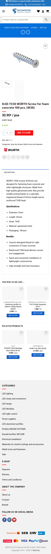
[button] (3, 11)
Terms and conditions (12, 479)
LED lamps (7, 404)
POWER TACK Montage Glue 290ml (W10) (13, 349)
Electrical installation (11, 439)
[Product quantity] (7, 132)
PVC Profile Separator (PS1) (38, 305)
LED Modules (8, 409)
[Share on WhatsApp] (4, 157)
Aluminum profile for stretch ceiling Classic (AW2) (13, 306)
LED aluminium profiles (12, 424)
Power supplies (9, 419)
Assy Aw (43, 28)
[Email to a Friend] (18, 157)
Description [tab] (9, 172)
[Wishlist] (38, 11)
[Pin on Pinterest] (23, 157)
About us (6, 494)
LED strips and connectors (14, 398)
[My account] (43, 11)
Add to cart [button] (13, 315)
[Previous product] (28, 32)
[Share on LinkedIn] (27, 157)
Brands (5, 505)
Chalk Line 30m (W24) (37, 348)
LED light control (9, 414)
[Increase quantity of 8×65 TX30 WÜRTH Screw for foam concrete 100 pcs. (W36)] (11, 132)
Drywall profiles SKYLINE (13, 434)
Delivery (5, 474)
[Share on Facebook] (9, 157)
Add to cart (24, 133)
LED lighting (7, 393)
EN (45, 4)
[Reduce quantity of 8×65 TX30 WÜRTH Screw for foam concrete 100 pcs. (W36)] (3, 132)
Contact (5, 500)
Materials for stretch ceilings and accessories (23, 444)
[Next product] (23, 32)
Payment (6, 469)
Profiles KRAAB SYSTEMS (14, 429)
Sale (4, 454)
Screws (34, 28)
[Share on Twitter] (13, 157)
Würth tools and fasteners (16, 28)
